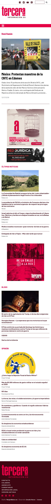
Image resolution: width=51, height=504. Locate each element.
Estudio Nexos (30, 499)
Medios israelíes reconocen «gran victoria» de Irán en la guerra (25, 227)
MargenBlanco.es (11, 499)
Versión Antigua (9, 492)
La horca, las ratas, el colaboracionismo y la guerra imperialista (25, 398)
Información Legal (10, 490)
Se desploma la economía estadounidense (18, 423)
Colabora (6, 482)
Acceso (39, 499)
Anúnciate (6, 485)
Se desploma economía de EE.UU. (14, 447)
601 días (5, 391)
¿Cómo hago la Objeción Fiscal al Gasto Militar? (19, 375)
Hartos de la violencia (10, 340)
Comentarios (7, 487)
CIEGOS (4, 335)
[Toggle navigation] (3, 25)
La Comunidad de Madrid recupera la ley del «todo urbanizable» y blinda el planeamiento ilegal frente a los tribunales (25, 194)
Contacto (6, 480)
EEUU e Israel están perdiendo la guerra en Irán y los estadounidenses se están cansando (21, 431)
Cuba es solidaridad (9, 439)
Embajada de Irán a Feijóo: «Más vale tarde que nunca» (22, 234)
